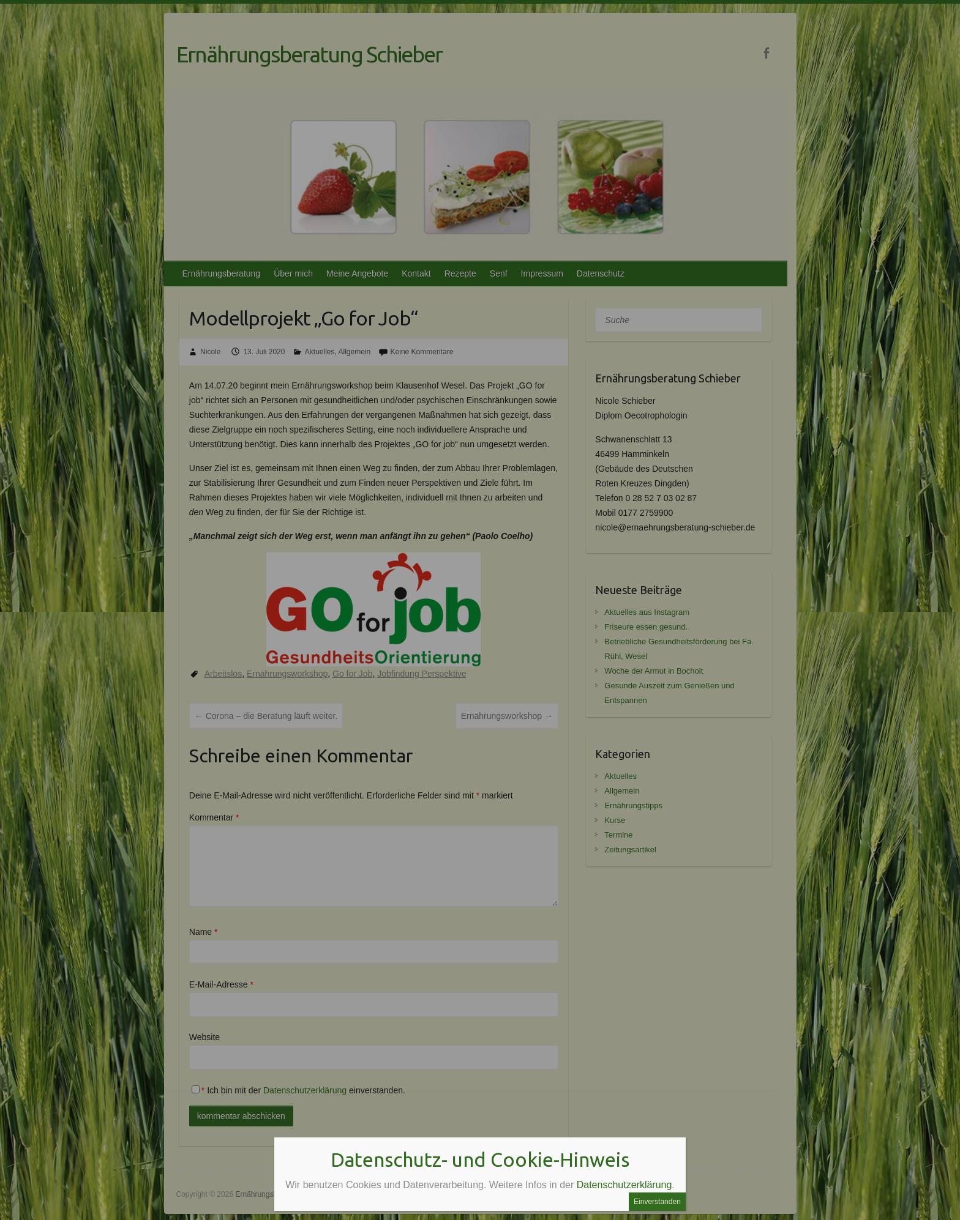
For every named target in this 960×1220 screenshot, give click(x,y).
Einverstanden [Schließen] (657, 1201)
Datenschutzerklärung (624, 1185)
